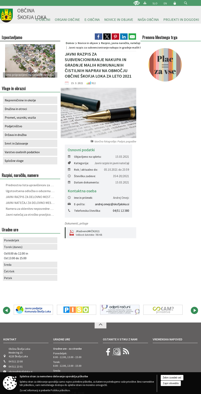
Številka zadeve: (82, 176)
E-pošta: (76, 204)
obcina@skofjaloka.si (20, 323)
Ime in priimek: (80, 198)
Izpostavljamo (12, 37)
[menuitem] (67, 20)
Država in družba (15, 135)
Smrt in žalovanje (16, 143)
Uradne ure (61, 291)
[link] (98, 36)
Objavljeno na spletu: (84, 157)
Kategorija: (78, 163)
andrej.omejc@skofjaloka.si (112, 204)
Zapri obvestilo (171, 383)
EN (165, 3)
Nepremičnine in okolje (20, 100)
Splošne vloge (14, 161)
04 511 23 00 (16, 313)
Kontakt (9, 291)
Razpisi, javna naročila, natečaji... (122, 43)
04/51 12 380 (121, 211)
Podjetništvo (13, 126)
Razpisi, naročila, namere (20, 175)
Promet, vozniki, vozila (20, 117)
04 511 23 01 (16, 318)
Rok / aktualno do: (83, 169)
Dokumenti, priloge (76, 223)
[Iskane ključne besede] (182, 3)
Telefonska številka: (84, 211)
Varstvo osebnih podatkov (22, 152)
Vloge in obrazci (14, 88)
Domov (70, 43)
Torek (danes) (13, 247)
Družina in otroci (16, 109)
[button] (185, 3)
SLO (155, 3)
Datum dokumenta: (83, 182)
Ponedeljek (11, 240)
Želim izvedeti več (172, 377)
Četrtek (9, 271)
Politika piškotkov (60, 390)
